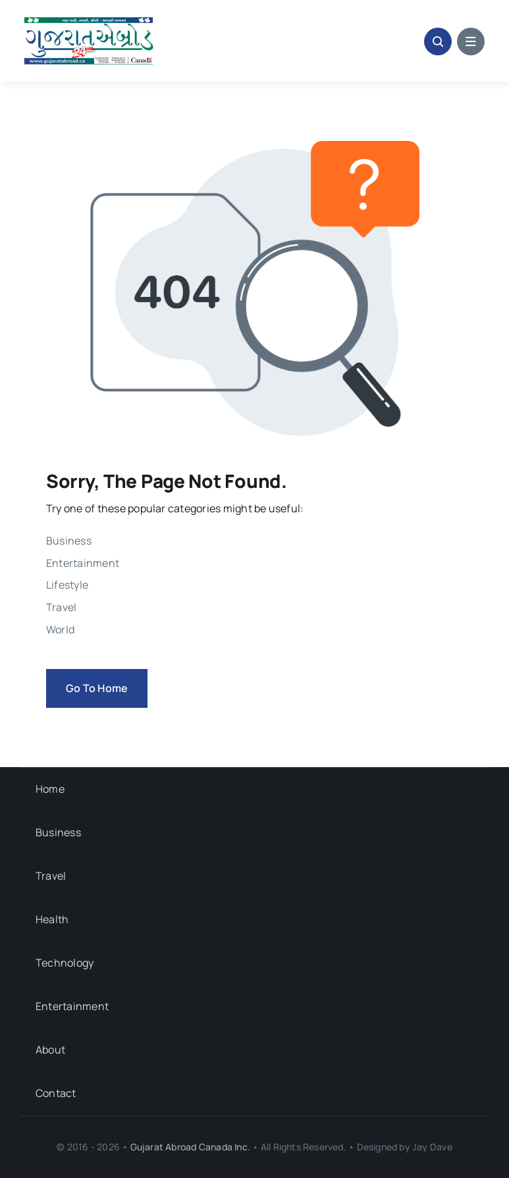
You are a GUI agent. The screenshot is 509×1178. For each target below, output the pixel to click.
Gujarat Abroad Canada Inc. (190, 1146)
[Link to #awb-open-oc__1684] (471, 41)
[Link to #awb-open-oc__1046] (438, 41)
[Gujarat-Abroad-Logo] (89, 18)
